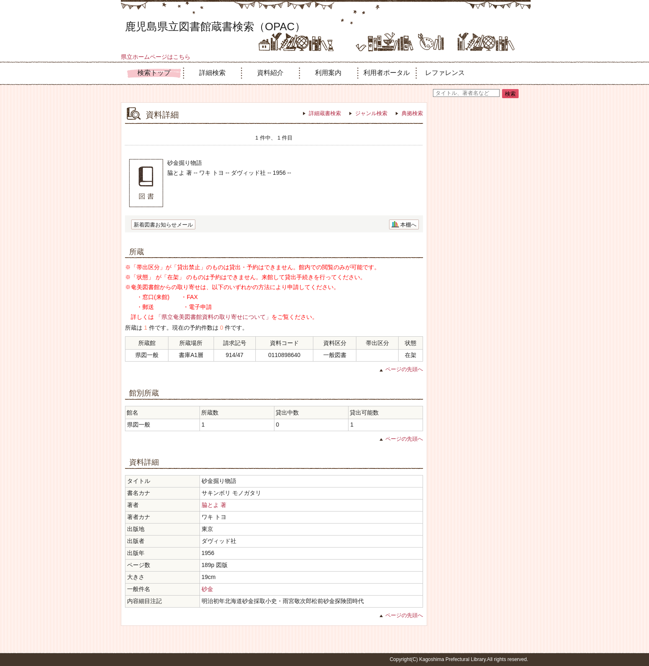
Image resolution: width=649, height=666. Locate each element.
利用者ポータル (386, 72)
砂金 (207, 589)
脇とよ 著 (214, 505)
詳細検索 (212, 72)
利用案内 (328, 72)
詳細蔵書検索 (325, 113)
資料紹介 (270, 72)
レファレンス (445, 72)
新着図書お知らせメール (163, 225)
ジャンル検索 (371, 113)
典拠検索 (412, 113)
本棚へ (408, 225)
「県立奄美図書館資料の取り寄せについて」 (214, 317)
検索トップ (154, 72)
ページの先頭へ (404, 369)
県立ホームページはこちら (155, 56)
